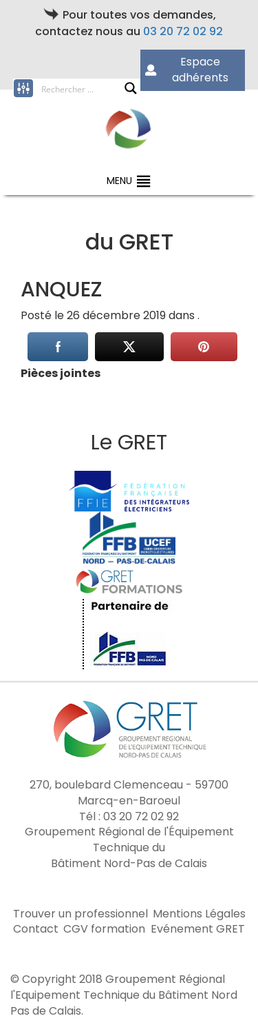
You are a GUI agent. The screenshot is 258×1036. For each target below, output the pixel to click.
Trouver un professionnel (80, 914)
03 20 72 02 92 (183, 31)
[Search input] (82, 88)
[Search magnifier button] (130, 88)
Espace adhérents (186, 69)
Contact (35, 929)
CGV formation (104, 929)
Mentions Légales (199, 914)
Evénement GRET (198, 929)
